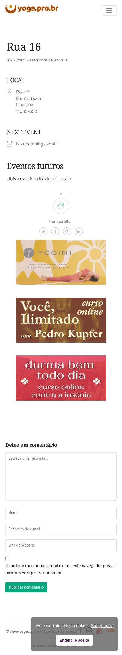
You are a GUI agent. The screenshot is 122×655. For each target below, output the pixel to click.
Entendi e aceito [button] (74, 640)
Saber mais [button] (102, 625)
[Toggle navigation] (109, 10)
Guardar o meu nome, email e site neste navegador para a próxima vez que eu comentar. (60, 569)
